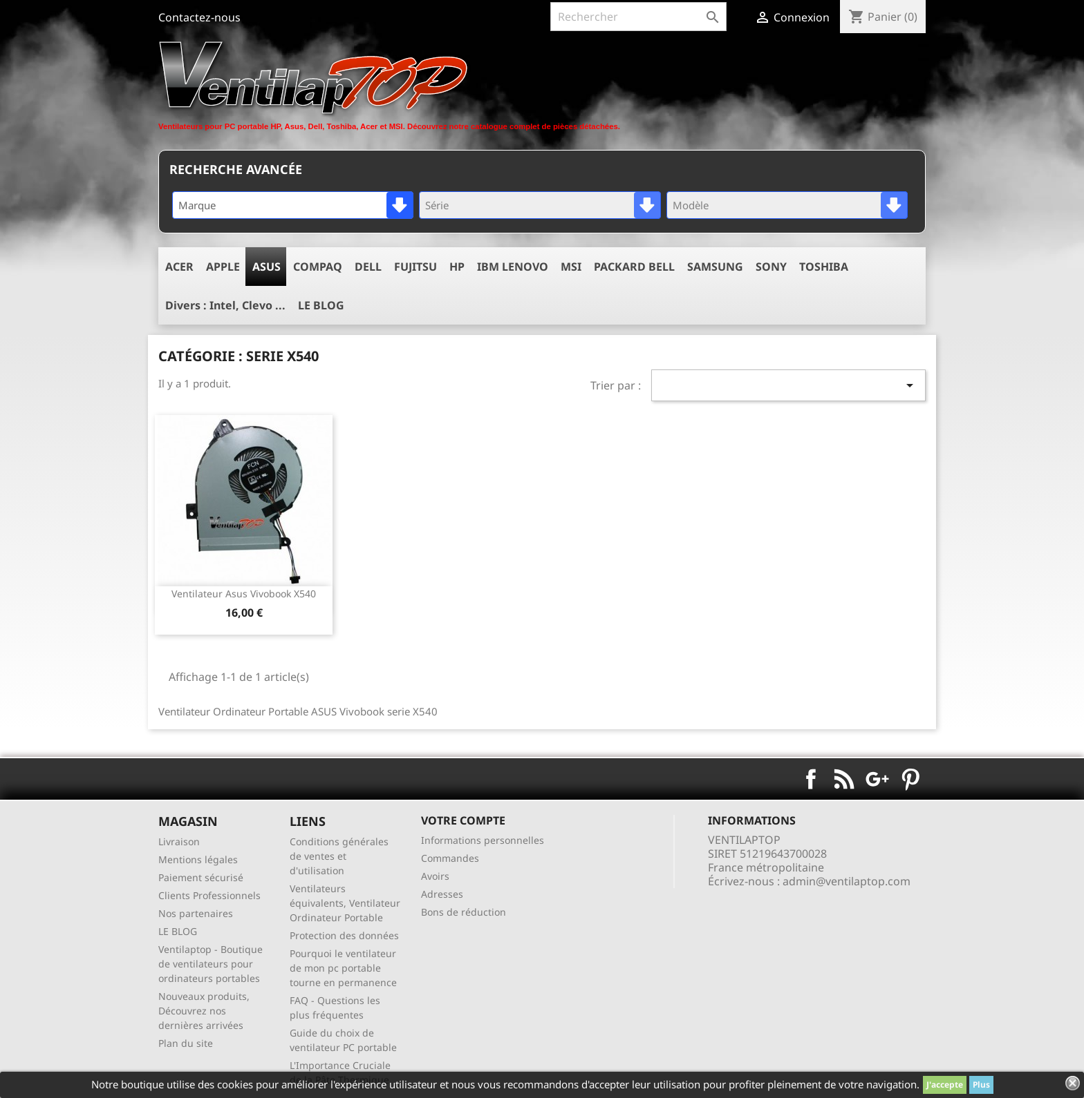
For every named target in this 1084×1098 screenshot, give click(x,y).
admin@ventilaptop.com (846, 881)
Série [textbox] (437, 205)
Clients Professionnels (209, 895)
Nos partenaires (195, 913)
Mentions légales (198, 859)
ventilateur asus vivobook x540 (243, 593)
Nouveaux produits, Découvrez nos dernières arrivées (204, 1011)
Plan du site (185, 1043)
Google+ (877, 779)
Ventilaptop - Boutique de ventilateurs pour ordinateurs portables (210, 964)
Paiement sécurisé (200, 877)
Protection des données (344, 935)
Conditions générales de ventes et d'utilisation (339, 856)
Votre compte (463, 820)
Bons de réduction (463, 911)
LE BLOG (177, 931)
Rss (844, 779)
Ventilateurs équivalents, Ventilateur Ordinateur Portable (345, 903)
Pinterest (910, 779)
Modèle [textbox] (691, 205)
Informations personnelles (482, 840)
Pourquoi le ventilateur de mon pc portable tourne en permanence (343, 968)
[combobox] (292, 205)
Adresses (442, 893)
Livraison (179, 841)
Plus (981, 1084)
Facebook (811, 779)
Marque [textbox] (197, 205)
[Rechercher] (638, 16)
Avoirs (435, 876)
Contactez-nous (199, 17)
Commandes (450, 858)
